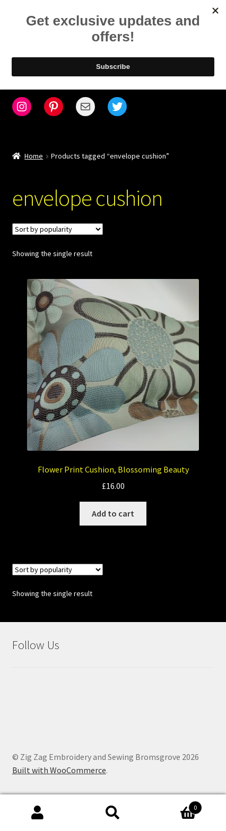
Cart (176, 805)
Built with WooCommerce (59, 770)
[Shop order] (57, 229)
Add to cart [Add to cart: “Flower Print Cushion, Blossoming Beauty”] (113, 513)
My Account (37, 813)
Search (113, 813)
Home (33, 156)
